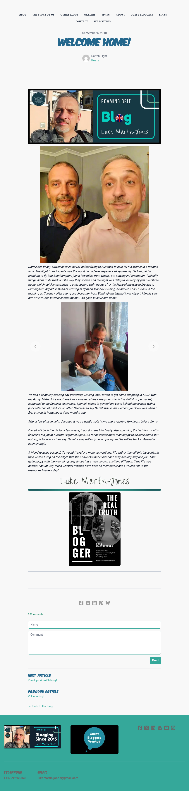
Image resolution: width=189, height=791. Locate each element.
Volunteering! (36, 696)
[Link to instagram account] (173, 727)
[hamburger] (12, 6)
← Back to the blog (40, 706)
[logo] (94, 6)
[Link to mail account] (160, 727)
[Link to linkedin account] (153, 727)
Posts (95, 60)
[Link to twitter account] (146, 727)
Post (155, 660)
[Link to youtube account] (166, 727)
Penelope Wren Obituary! (42, 680)
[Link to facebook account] (140, 727)
